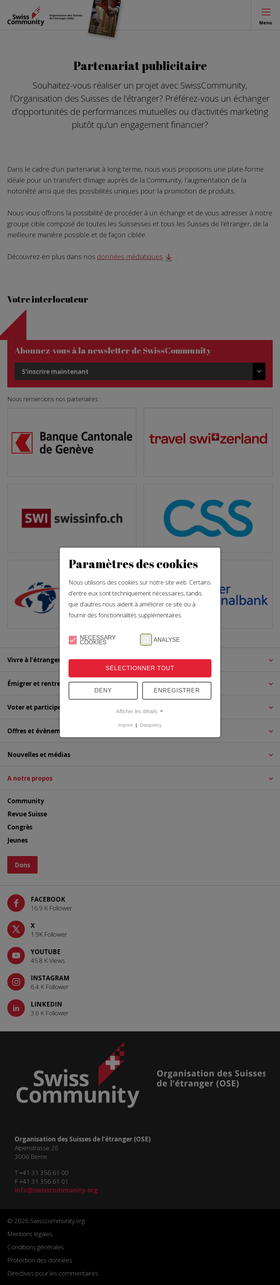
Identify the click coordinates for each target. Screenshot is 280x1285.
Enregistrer (177, 690)
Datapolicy (151, 725)
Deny (103, 690)
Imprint (125, 725)
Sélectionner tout (140, 668)
